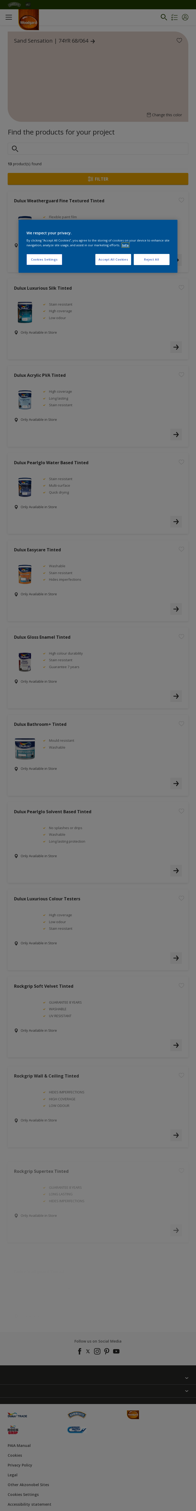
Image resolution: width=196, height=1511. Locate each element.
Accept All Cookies (113, 259)
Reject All (151, 259)
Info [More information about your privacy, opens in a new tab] (125, 245)
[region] (98, 246)
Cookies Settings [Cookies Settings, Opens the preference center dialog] (44, 259)
